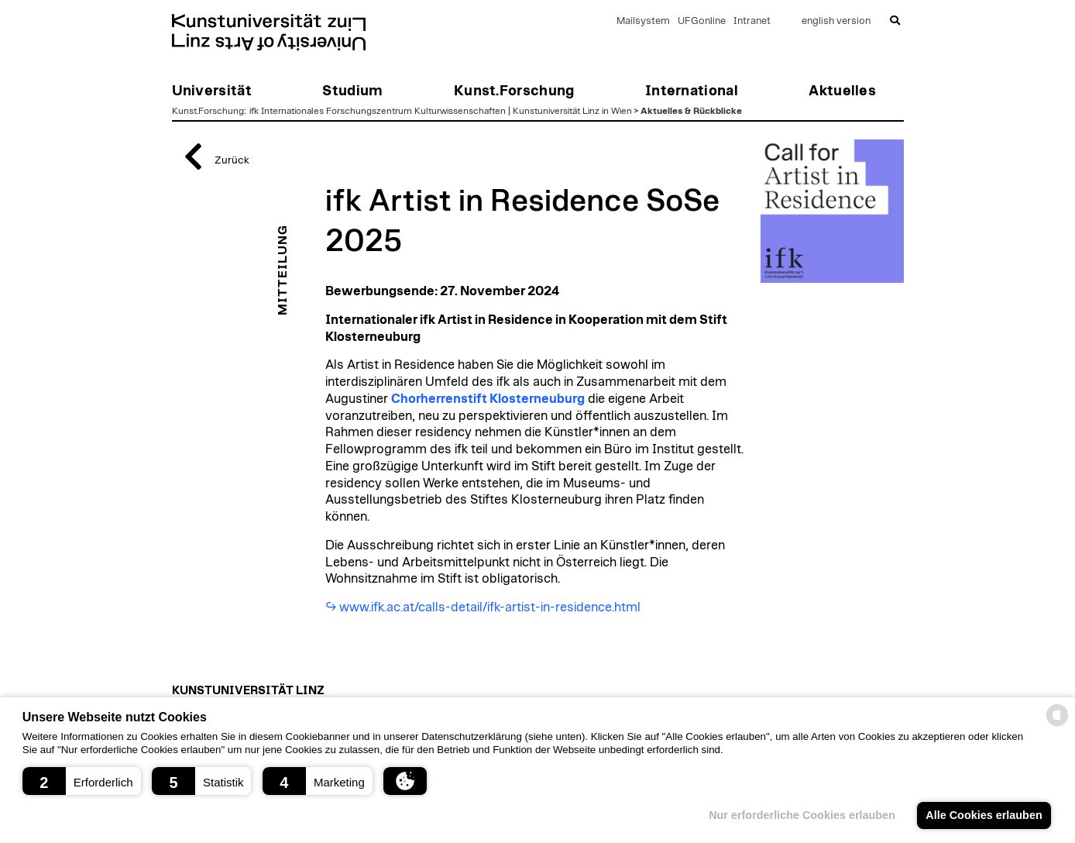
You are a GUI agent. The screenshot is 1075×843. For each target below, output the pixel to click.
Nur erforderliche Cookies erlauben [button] (802, 815)
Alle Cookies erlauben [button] (984, 815)
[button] (81, 781)
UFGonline (702, 21)
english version (836, 21)
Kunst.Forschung (208, 110)
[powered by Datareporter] (1057, 725)
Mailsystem (643, 21)
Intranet (752, 21)
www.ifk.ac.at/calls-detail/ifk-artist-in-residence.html (490, 607)
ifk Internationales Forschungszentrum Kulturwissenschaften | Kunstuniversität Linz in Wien (440, 110)
